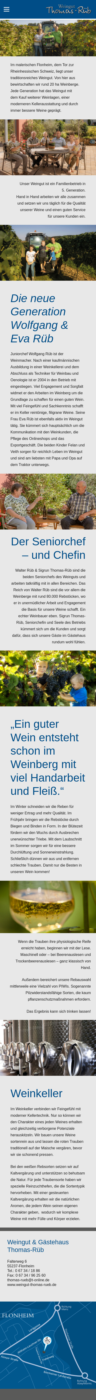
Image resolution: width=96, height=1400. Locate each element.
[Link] (68, 9)
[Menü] (6, 9)
